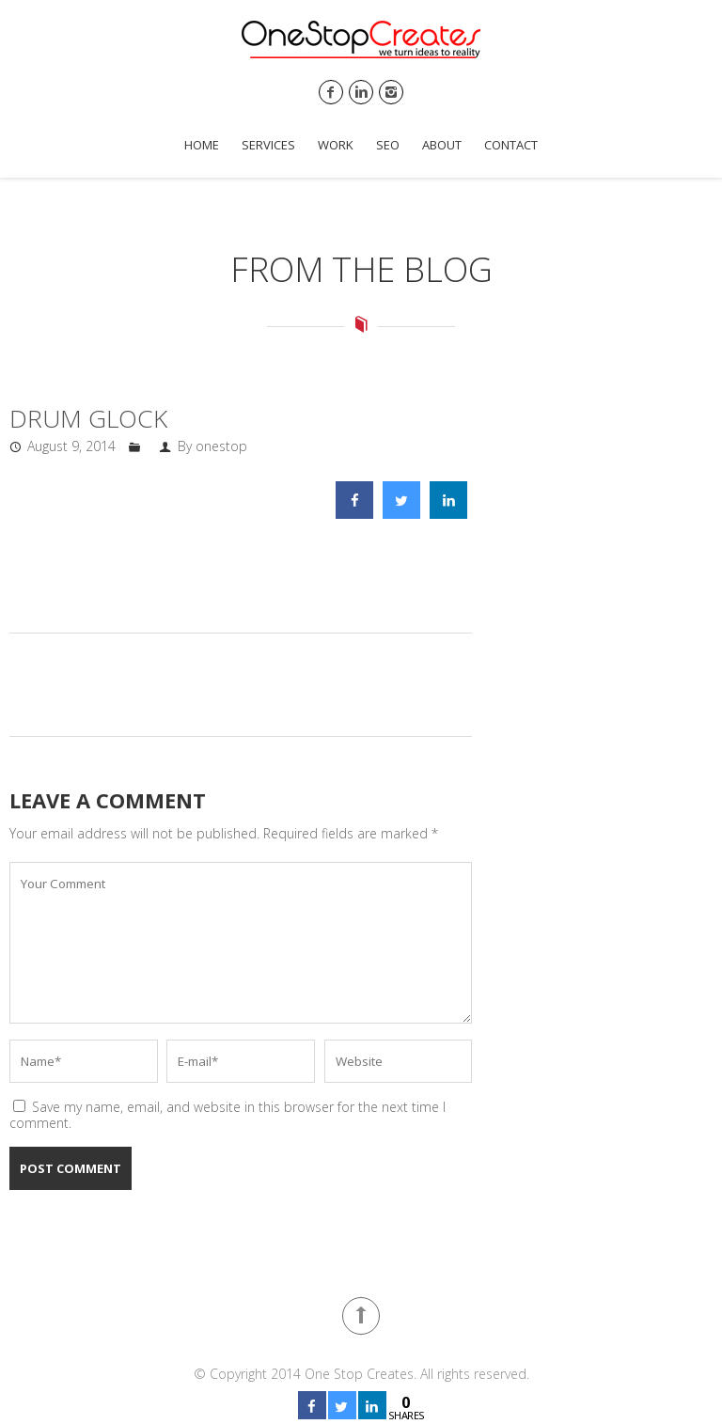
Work (335, 145)
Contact (511, 145)
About (442, 145)
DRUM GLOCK (88, 418)
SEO (388, 145)
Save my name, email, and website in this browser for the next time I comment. (227, 1115)
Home (201, 145)
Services (268, 145)
